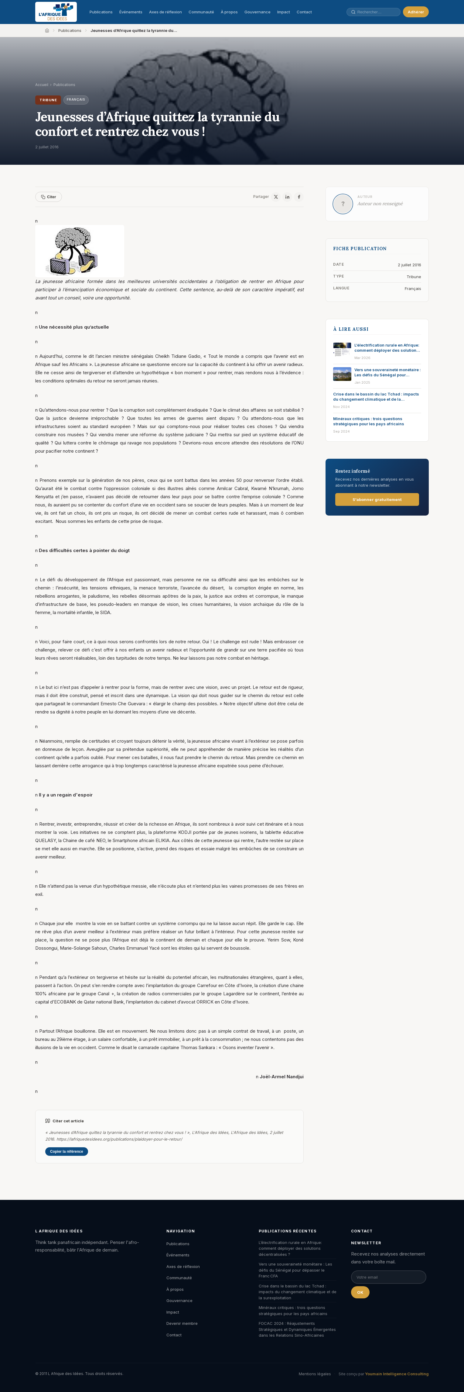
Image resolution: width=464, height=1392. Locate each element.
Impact (283, 11)
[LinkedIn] (287, 197)
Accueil (41, 84)
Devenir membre (182, 1323)
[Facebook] (299, 197)
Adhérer (416, 11)
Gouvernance (257, 11)
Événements (130, 11)
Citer (48, 197)
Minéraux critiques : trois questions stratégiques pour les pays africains (293, 1310)
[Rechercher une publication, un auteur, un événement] (373, 12)
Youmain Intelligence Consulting (397, 1373)
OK (360, 1292)
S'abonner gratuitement (377, 499)
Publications (101, 11)
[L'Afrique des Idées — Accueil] (56, 12)
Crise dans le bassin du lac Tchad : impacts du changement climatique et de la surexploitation (297, 1291)
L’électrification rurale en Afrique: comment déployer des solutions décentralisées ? (290, 1248)
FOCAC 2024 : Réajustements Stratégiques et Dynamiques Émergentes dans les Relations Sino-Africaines (297, 1329)
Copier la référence (66, 1151)
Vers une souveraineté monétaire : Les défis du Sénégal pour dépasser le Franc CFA (295, 1270)
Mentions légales (315, 1373)
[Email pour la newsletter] (388, 1277)
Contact (304, 11)
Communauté (201, 11)
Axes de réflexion (165, 11)
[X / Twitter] (276, 197)
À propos (229, 11)
